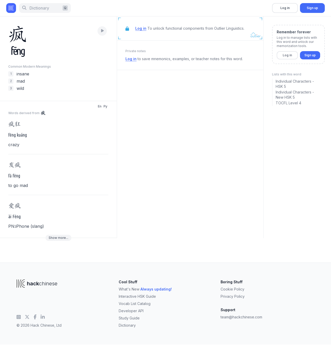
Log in (285, 8)
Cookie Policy (232, 289)
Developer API (131, 311)
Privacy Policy (233, 296)
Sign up (312, 8)
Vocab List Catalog (135, 303)
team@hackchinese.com (241, 317)
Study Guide (129, 318)
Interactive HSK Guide (137, 296)
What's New (145, 289)
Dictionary (127, 325)
